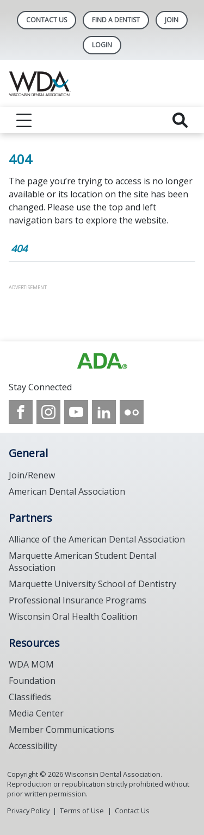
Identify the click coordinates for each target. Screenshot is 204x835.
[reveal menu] (24, 120)
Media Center (36, 713)
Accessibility (33, 746)
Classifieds (30, 697)
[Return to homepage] (102, 83)
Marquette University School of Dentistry (92, 584)
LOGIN (102, 44)
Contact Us (46, 19)
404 (19, 248)
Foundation (32, 681)
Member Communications (61, 730)
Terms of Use (82, 810)
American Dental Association (67, 491)
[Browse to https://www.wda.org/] (102, 361)
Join (171, 19)
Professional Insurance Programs (77, 600)
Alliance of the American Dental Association (97, 539)
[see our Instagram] (48, 412)
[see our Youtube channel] (76, 412)
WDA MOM (31, 664)
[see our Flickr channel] (132, 412)
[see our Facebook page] (21, 412)
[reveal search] (180, 120)
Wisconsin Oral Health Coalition (73, 616)
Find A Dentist (116, 19)
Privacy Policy (28, 810)
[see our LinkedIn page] (104, 412)
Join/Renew (32, 475)
